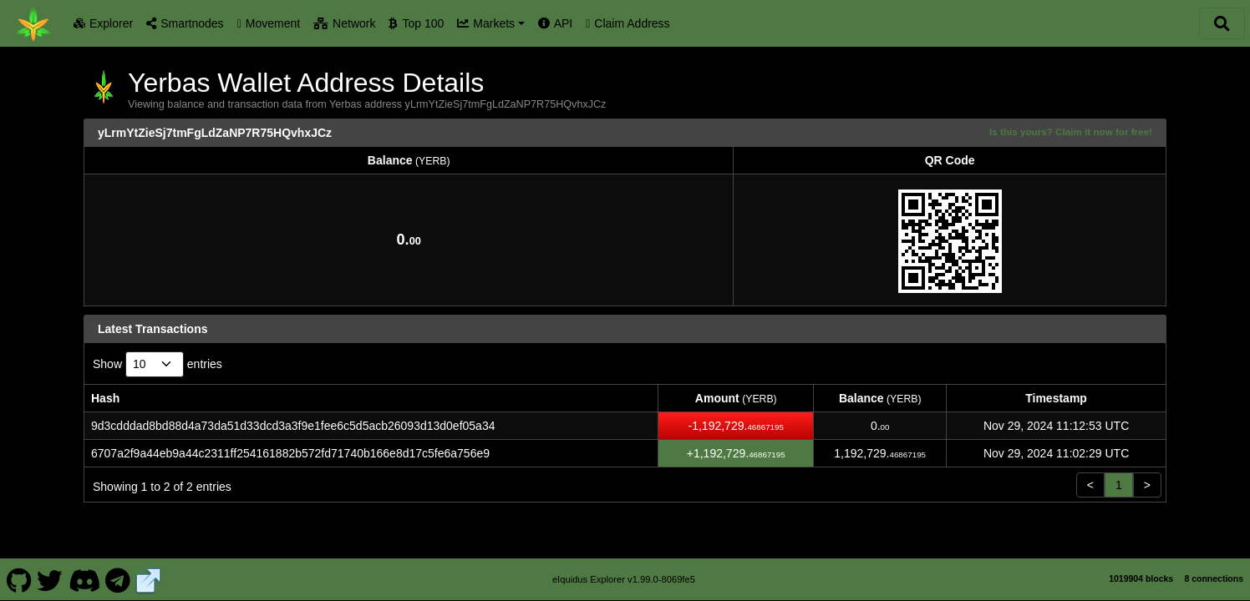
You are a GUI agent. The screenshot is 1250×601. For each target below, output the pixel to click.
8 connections (1213, 578)
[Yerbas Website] (149, 579)
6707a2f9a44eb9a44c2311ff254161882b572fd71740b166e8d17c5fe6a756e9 (290, 453)
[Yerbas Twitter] (50, 579)
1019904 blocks (1141, 578)
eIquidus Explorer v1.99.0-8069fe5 (623, 579)
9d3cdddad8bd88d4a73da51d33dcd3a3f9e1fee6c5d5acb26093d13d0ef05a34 (293, 425)
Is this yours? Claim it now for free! (1070, 131)
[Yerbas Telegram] (118, 579)
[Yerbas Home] (33, 23)
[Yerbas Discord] (84, 579)
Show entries (157, 364)
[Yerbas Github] (19, 579)
